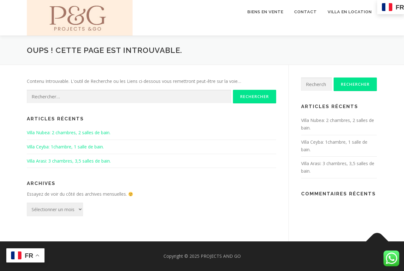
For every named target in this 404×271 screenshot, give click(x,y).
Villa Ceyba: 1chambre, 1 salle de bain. (65, 147)
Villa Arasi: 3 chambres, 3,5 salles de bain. (69, 161)
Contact (305, 11)
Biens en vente (265, 11)
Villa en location (350, 11)
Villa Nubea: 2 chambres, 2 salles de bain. (68, 133)
